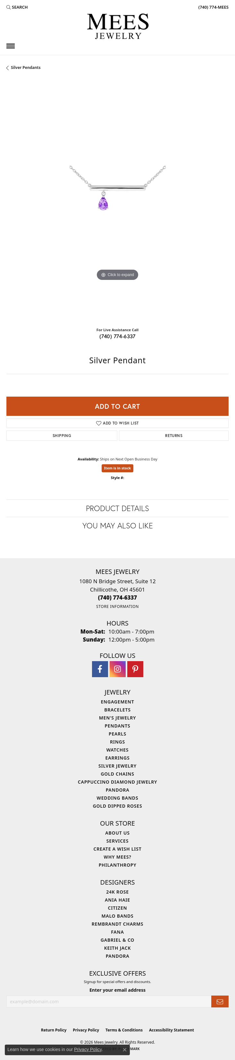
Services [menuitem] (117, 841)
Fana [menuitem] (117, 932)
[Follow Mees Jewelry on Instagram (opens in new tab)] (118, 669)
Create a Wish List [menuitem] (118, 849)
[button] (17, 7)
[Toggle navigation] (10, 46)
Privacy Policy (86, 1030)
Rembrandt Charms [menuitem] (117, 924)
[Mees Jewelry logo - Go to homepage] (118, 27)
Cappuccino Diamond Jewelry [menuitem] (117, 782)
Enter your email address (117, 990)
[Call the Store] (117, 597)
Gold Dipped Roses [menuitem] (117, 806)
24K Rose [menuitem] (117, 892)
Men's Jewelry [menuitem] (117, 718)
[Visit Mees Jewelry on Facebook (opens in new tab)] (100, 669)
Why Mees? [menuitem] (117, 857)
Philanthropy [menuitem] (118, 865)
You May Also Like (117, 525)
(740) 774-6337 (117, 336)
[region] (117, 201)
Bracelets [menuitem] (117, 710)
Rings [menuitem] (117, 742)
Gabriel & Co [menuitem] (117, 940)
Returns (173, 435)
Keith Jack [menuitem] (117, 948)
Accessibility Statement (171, 1030)
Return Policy (54, 1030)
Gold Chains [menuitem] (117, 774)
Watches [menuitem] (117, 750)
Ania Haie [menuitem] (117, 900)
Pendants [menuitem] (117, 726)
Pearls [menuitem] (117, 734)
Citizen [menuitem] (117, 908)
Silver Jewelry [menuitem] (117, 766)
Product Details (117, 508)
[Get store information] (117, 606)
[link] (213, 7)
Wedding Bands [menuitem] (117, 798)
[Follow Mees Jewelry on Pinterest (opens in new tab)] (135, 669)
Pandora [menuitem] (118, 790)
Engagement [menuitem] (117, 702)
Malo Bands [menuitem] (117, 916)
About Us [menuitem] (117, 833)
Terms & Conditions (124, 1030)
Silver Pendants (26, 67)
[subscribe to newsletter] (220, 1001)
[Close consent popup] (125, 1050)
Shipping (62, 435)
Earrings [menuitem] (117, 758)
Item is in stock (117, 468)
